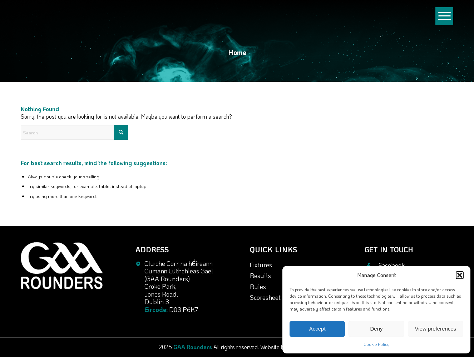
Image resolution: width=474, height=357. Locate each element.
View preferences (435, 329)
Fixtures (261, 265)
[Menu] (444, 23)
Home (237, 52)
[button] (459, 275)
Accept (317, 329)
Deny (376, 329)
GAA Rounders (192, 347)
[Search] (74, 132)
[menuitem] (444, 19)
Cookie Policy (377, 344)
